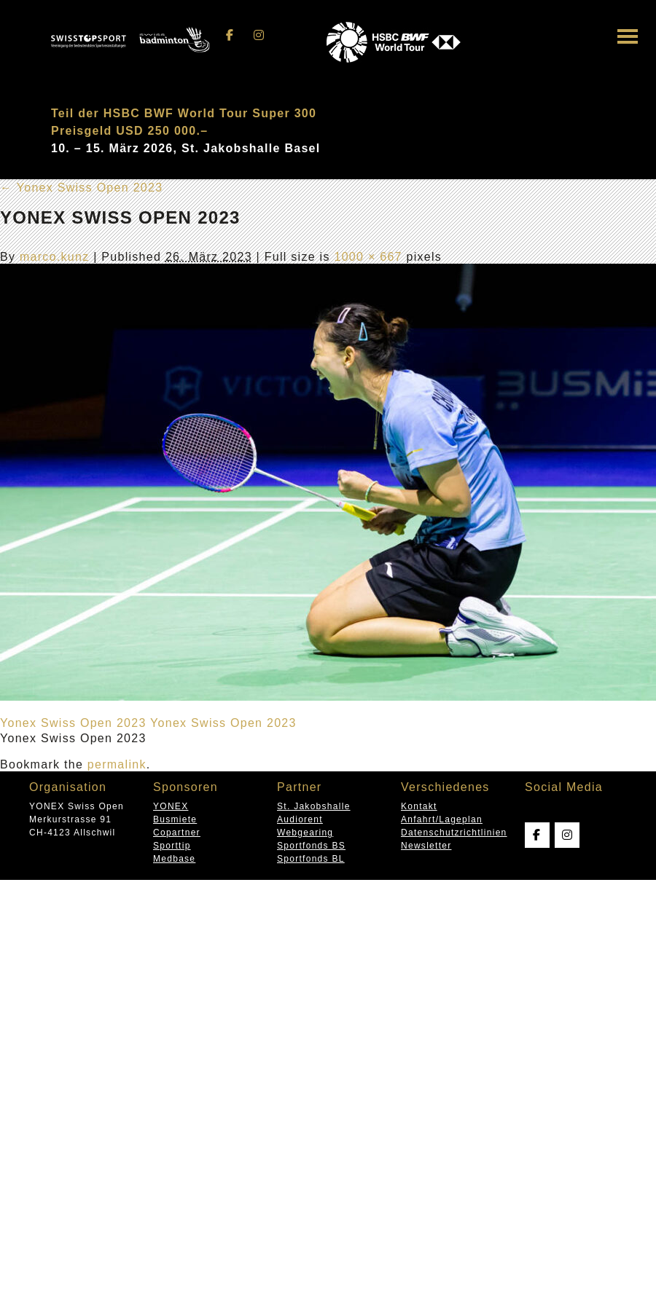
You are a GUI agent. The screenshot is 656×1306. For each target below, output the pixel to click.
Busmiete (175, 819)
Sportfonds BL (311, 859)
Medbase (174, 859)
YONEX (170, 806)
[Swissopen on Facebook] (230, 35)
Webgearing (305, 832)
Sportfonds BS (311, 846)
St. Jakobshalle (314, 806)
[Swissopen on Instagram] (258, 35)
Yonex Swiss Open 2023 (81, 187)
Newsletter (426, 846)
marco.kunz (55, 257)
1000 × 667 (368, 257)
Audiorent (300, 819)
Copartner (176, 832)
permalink (117, 764)
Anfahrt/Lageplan (442, 819)
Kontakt (419, 806)
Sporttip (172, 846)
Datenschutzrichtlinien (454, 832)
